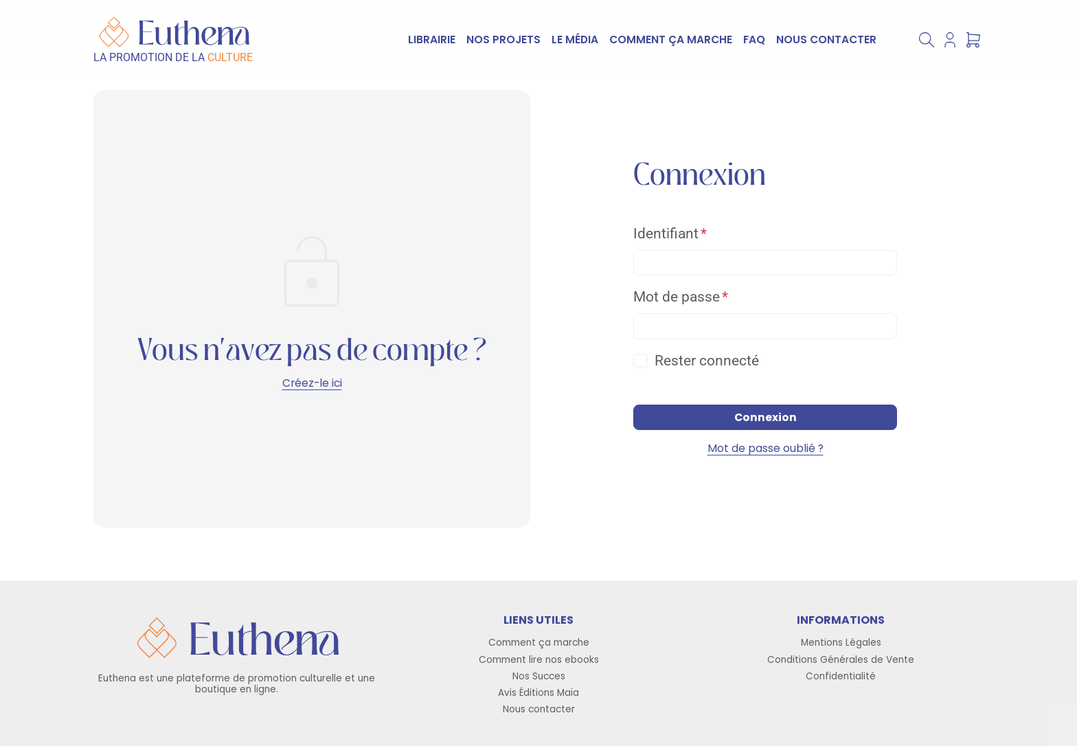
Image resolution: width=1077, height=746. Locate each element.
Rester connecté (707, 360)
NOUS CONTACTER (826, 39)
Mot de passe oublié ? (765, 448)
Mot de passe (676, 297)
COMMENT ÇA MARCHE (670, 39)
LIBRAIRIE (431, 39)
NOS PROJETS (503, 39)
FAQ (754, 39)
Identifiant (666, 233)
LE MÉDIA (575, 39)
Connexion (765, 417)
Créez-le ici (312, 383)
